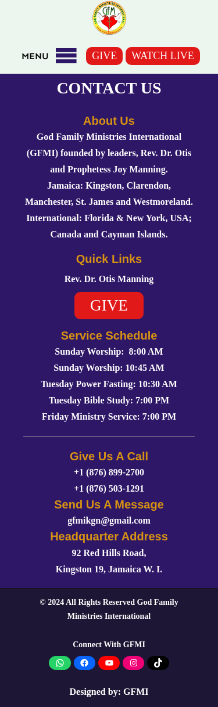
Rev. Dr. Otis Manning (109, 279)
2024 (56, 602)
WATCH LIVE (162, 56)
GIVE (104, 56)
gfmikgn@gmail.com (108, 520)
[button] (35, 56)
